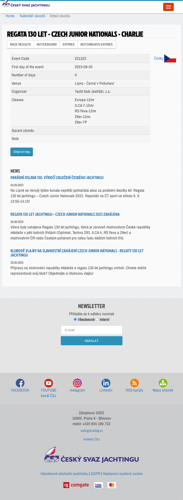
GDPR (95, 473)
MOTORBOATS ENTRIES (97, 44)
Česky (165, 58)
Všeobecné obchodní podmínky (64, 473)
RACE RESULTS (20, 44)
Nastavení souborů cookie (123, 473)
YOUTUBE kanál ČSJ (48, 388)
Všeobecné (84, 319)
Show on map (22, 151)
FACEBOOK (20, 386)
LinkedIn (105, 386)
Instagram (77, 386)
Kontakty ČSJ (91, 439)
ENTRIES (69, 44)
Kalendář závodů (32, 15)
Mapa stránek (163, 386)
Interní (102, 319)
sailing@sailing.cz (92, 430)
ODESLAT (92, 341)
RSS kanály (134, 386)
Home (10, 15)
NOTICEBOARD (47, 44)
